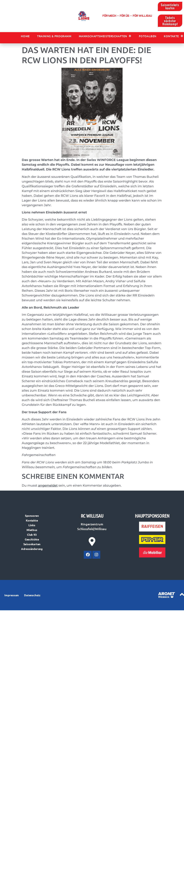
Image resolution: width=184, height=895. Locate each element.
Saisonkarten (32, 545)
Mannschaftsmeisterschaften (105, 37)
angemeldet (48, 487)
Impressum (11, 596)
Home (25, 37)
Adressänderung (32, 549)
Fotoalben (147, 37)
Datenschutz (32, 596)
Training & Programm (54, 37)
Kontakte (173, 37)
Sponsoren (32, 516)
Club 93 (32, 535)
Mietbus (32, 531)
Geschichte (32, 540)
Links (31, 526)
